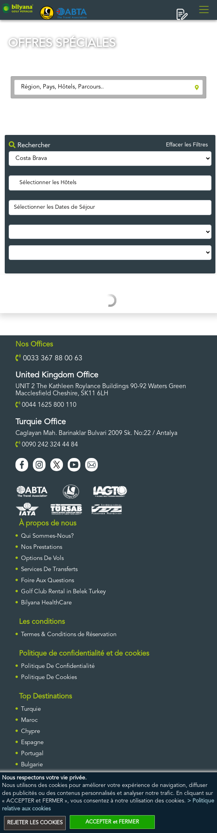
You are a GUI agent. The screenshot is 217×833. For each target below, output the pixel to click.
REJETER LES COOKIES (35, 822)
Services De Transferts (49, 570)
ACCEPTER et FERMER (112, 822)
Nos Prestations (41, 547)
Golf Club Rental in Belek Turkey (63, 592)
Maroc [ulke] (29, 720)
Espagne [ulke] (32, 743)
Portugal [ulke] (32, 754)
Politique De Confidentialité (58, 666)
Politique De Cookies (49, 678)
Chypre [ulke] (30, 732)
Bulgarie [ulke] (32, 765)
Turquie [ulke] (31, 709)
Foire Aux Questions (47, 581)
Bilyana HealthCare (46, 603)
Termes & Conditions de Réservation (68, 635)
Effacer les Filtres (187, 145)
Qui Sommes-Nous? (47, 536)
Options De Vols (42, 559)
